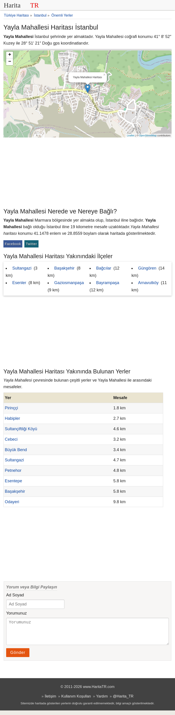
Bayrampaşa (107, 282)
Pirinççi (11, 408)
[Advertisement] (87, 171)
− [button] (9, 61)
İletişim (50, 701)
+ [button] (9, 55)
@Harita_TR (123, 701)
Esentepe (13, 481)
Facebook (13, 244)
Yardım (102, 701)
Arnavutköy (148, 282)
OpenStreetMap (148, 135)
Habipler (12, 418)
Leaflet (130, 135)
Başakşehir (64, 268)
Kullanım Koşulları (76, 701)
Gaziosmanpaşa (69, 282)
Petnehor (13, 470)
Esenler (19, 282)
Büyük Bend (16, 450)
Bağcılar (103, 268)
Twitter (31, 244)
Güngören (147, 268)
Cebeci (11, 439)
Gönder (17, 657)
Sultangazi (21, 268)
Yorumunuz (16, 613)
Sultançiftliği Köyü (21, 429)
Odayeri (12, 502)
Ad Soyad (15, 595)
